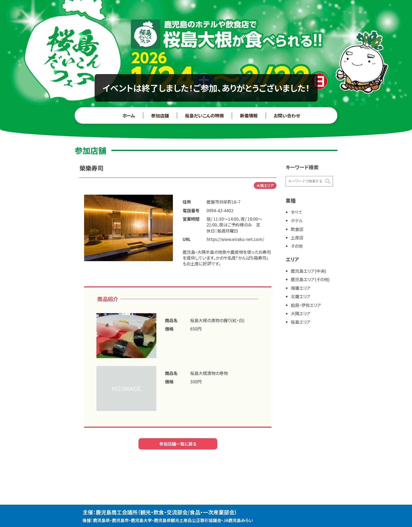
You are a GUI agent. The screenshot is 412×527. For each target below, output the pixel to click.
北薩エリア (301, 296)
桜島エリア (301, 322)
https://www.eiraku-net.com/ (235, 239)
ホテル (297, 220)
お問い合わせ (287, 115)
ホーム (128, 115)
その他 (297, 246)
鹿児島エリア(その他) (310, 279)
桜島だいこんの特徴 (204, 115)
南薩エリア (301, 288)
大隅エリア (301, 313)
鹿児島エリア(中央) (308, 271)
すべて (296, 212)
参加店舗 (160, 115)
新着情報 (249, 115)
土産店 (297, 237)
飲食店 (297, 229)
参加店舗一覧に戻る (178, 444)
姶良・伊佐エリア (306, 305)
